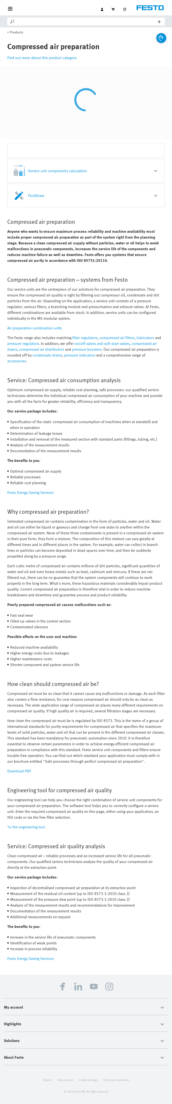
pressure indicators (79, 355)
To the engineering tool (26, 827)
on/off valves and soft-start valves (102, 343)
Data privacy (65, 1080)
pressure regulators (23, 343)
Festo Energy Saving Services (30, 492)
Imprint (47, 1080)
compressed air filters (117, 338)
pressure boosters (87, 349)
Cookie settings (88, 1080)
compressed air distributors (41, 349)
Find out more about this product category (42, 58)
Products (16, 32)
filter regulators (84, 338)
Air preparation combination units (34, 328)
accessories (16, 361)
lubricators (145, 338)
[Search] (86, 21)
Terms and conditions (116, 1080)
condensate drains (47, 355)
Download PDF (19, 771)
